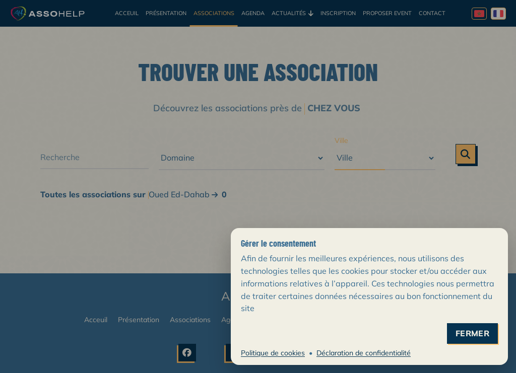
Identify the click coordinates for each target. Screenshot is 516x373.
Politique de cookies (273, 353)
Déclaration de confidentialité (363, 353)
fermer (472, 333)
